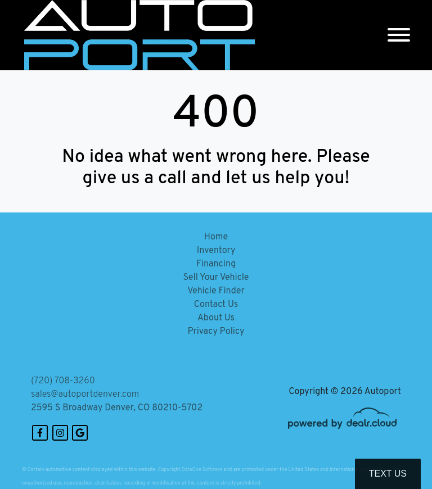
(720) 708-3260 (63, 381)
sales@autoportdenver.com (85, 394)
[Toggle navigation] (398, 35)
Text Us (388, 473)
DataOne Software (202, 470)
